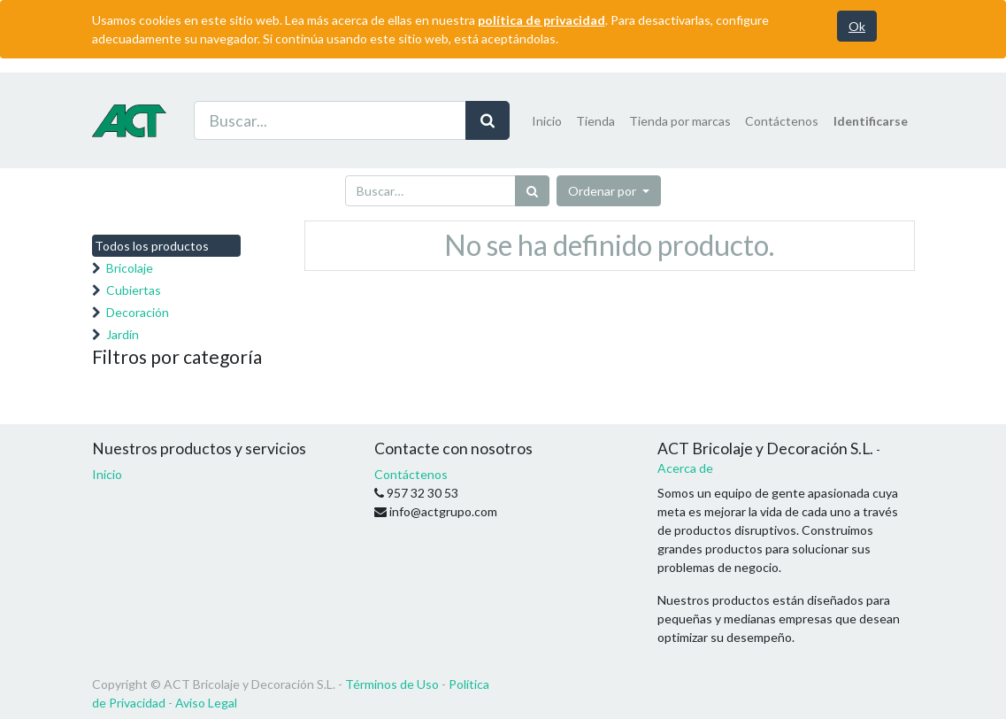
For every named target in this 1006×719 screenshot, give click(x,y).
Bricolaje (129, 267)
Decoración (137, 312)
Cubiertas (133, 290)
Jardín (122, 334)
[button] (609, 190)
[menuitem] (547, 120)
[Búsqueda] (532, 190)
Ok (857, 26)
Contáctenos (411, 474)
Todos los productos (152, 245)
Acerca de (685, 467)
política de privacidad (541, 19)
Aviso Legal (206, 702)
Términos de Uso (392, 684)
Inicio (107, 474)
